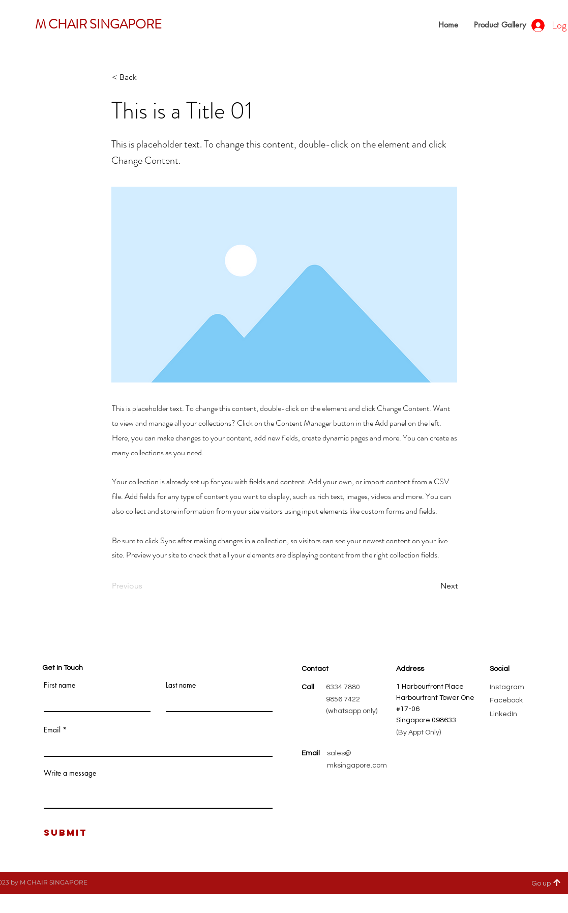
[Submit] (65, 833)
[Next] (432, 586)
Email (52, 729)
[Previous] (145, 586)
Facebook (506, 700)
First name (59, 685)
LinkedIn (503, 714)
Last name (181, 685)
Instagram (507, 687)
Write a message (70, 773)
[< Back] (145, 77)
